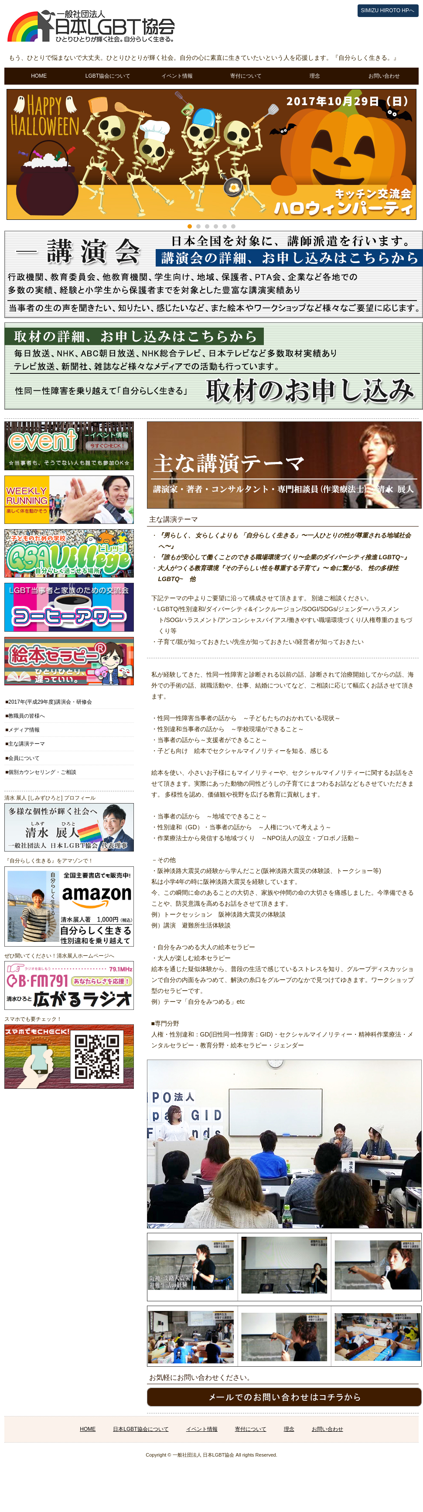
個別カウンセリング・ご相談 (42, 772)
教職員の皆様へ (26, 716)
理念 (315, 76)
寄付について (246, 76)
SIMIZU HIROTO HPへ (387, 10)
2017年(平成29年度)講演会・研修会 (50, 702)
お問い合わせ (384, 76)
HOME (39, 76)
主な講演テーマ (26, 744)
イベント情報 (177, 76)
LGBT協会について (107, 76)
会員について (24, 758)
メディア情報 (24, 730)
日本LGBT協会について (140, 1429)
